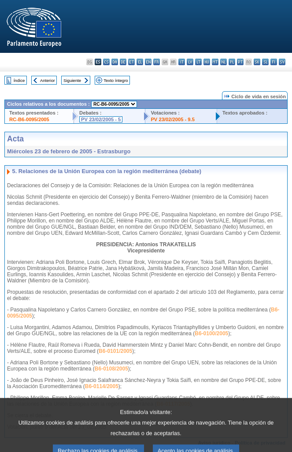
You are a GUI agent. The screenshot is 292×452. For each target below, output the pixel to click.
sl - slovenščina (265, 62)
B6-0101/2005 (115, 351)
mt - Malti (215, 62)
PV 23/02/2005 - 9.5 (173, 119)
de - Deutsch (123, 62)
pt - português (240, 62)
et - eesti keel (131, 62)
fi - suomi (273, 62)
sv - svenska (282, 62)
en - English (148, 62)
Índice (19, 80)
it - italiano (181, 62)
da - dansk (114, 62)
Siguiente (72, 80)
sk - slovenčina (257, 62)
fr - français (156, 62)
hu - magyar (206, 62)
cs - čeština (106, 62)
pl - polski (232, 62)
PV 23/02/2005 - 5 (101, 119)
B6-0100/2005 (211, 333)
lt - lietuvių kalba (198, 62)
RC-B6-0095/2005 (29, 119)
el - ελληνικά (140, 62)
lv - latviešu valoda (190, 62)
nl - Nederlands (223, 62)
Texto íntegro (115, 80)
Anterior (47, 80)
